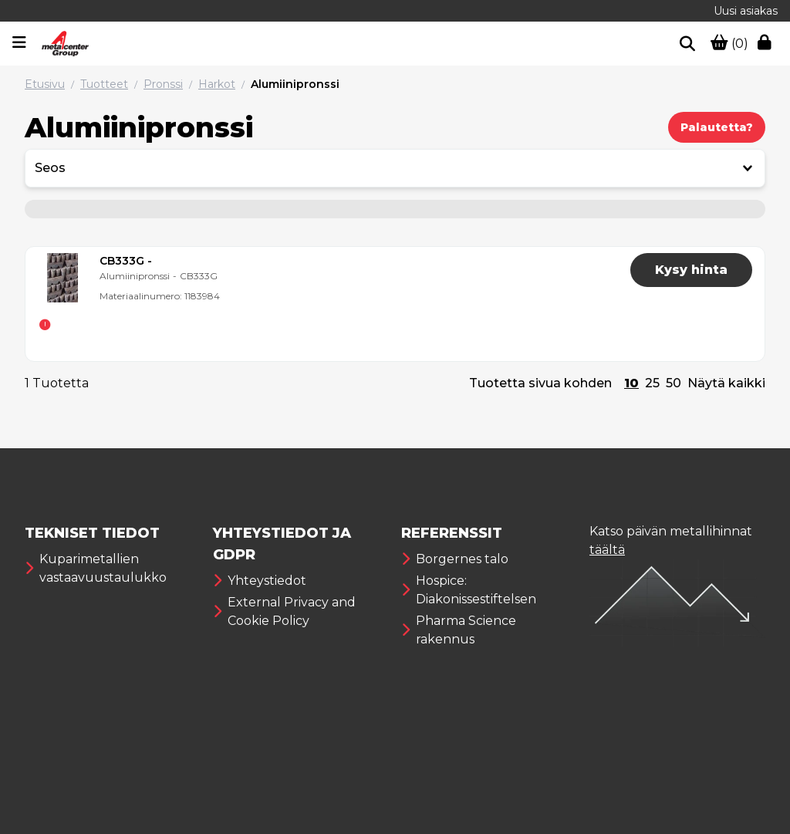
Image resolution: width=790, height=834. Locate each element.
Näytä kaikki (726, 383)
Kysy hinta (691, 269)
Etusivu (45, 84)
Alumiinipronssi (295, 84)
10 (631, 383)
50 (673, 383)
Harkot (216, 84)
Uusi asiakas (746, 11)
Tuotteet (104, 84)
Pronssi (163, 84)
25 (652, 383)
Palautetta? (716, 127)
